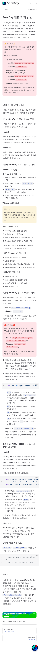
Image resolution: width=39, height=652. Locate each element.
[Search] (29, 3)
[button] (35, 648)
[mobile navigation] (35, 3)
